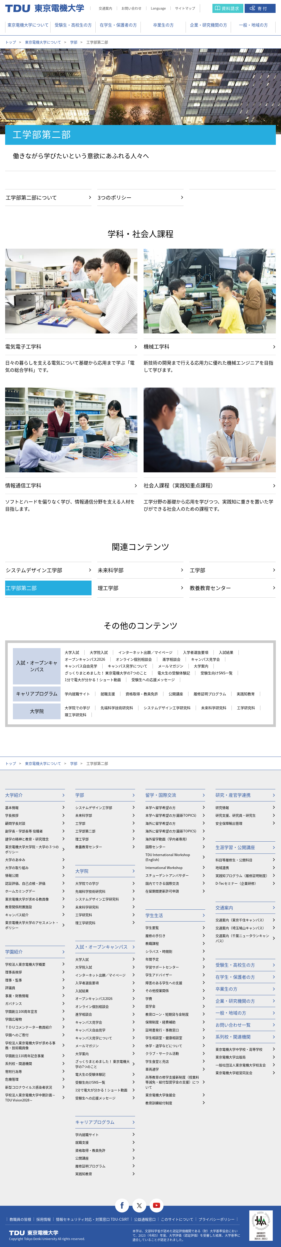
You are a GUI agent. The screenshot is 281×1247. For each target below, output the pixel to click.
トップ (10, 42)
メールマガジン (170, 666)
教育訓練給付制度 (158, 1102)
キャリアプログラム (94, 1122)
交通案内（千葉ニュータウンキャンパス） (242, 938)
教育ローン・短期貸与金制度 (167, 1014)
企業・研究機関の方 (208, 25)
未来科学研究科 (213, 708)
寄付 (263, 8)
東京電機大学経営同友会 (234, 1072)
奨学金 (150, 1006)
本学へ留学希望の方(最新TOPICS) (170, 815)
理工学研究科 (75, 715)
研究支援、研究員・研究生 (236, 815)
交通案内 (105, 8)
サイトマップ (185, 8)
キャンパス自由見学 (81, 666)
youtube (157, 1206)
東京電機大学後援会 (160, 1094)
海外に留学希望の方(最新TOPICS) (170, 830)
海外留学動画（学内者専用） (167, 838)
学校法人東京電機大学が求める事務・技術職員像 (30, 1045)
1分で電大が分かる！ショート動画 (93, 679)
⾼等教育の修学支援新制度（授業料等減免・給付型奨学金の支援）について (172, 1082)
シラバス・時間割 (158, 951)
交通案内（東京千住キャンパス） (241, 919)
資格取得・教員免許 (142, 694)
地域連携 (222, 867)
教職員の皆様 (20, 1219)
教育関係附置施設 (18, 906)
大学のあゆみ (15, 859)
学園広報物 (13, 1019)
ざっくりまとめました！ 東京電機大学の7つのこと (106, 673)
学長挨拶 (12, 815)
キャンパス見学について (127, 666)
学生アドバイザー (158, 974)
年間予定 (152, 959)
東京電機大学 (34, 1233)
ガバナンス (13, 1003)
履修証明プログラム (210, 694)
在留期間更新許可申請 (162, 891)
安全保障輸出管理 (229, 823)
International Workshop (164, 867)
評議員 (10, 987)
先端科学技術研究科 (117, 708)
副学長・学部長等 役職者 (24, 830)
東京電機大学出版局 (231, 1056)
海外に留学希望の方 (160, 823)
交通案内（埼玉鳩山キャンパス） (241, 927)
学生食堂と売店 (157, 1061)
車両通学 (152, 1069)
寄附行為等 (13, 1071)
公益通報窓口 (145, 1219)
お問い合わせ (131, 8)
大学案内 (201, 666)
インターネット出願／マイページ (145, 652)
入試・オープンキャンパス (101, 946)
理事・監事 (13, 979)
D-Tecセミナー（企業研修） (237, 883)
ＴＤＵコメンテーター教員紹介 (28, 1027)
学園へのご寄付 (17, 1034)
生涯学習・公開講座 (235, 847)
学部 (73, 42)
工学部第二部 (85, 830)
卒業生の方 (163, 25)
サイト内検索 (211, 8)
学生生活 (154, 915)
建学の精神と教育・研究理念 (27, 838)
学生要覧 (152, 927)
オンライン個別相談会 (134, 659)
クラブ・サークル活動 (162, 1053)
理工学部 (82, 838)
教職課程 (152, 943)
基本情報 (12, 807)
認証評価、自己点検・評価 (25, 883)
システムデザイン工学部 (93, 807)
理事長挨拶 (13, 971)
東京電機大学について (28, 25)
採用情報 (43, 1219)
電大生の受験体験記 (174, 673)
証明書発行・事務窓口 (162, 1029)
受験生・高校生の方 (73, 25)
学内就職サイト (77, 694)
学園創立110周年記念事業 (24, 1055)
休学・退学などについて (163, 1045)
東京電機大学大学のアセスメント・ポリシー (32, 925)
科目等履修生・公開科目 (234, 859)
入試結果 (226, 652)
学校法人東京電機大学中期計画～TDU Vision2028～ (30, 1097)
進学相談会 (171, 659)
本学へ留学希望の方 (160, 807)
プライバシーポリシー (217, 1219)
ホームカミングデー (20, 891)
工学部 (80, 823)
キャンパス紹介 (17, 914)
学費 (148, 998)
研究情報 (222, 807)
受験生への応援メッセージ (153, 679)
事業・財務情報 (17, 995)
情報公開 (12, 875)
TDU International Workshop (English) (167, 857)
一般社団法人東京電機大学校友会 (241, 1064)
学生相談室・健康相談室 (163, 1037)
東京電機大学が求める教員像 (27, 899)
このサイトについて (177, 1219)
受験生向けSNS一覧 (217, 673)
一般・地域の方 (253, 25)
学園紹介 (14, 951)
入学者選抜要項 (195, 652)
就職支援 (108, 694)
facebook (122, 1206)
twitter (139, 1206)
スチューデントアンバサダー (167, 875)
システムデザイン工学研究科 (167, 708)
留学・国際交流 (160, 795)
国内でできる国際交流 (162, 883)
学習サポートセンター (162, 967)
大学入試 (72, 652)
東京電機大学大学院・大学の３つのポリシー (32, 849)
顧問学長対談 (15, 823)
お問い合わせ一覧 (233, 1025)
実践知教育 (246, 694)
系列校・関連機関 (18, 1063)
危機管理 (12, 1079)
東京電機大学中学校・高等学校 (239, 1049)
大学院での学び (77, 708)
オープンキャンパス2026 (85, 659)
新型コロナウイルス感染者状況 (28, 1087)
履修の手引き (155, 935)
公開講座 (176, 694)
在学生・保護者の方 (118, 25)
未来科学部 (83, 815)
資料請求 (230, 8)
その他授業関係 (157, 990)
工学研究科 (246, 708)
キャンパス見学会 (205, 659)
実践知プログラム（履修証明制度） (242, 875)
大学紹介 (14, 795)
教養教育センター (88, 846)
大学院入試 (99, 652)
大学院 (81, 871)
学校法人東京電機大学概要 (25, 964)
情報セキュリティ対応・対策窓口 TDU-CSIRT (92, 1219)
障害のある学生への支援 (163, 982)
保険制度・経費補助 (160, 1021)
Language (158, 8)
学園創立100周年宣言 (21, 1011)
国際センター (155, 846)
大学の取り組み (17, 867)
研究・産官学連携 (233, 795)
